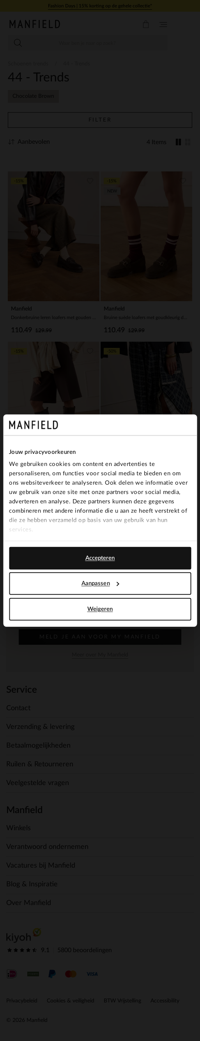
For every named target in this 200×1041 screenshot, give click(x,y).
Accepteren (100, 558)
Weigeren (100, 609)
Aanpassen (100, 583)
